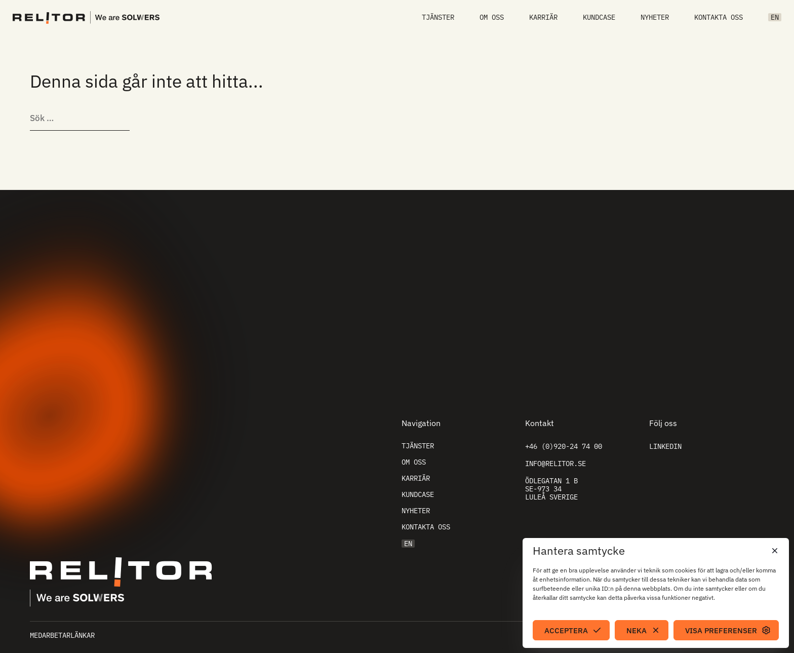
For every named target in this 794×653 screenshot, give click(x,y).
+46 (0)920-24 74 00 (563, 446)
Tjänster (438, 17)
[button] (774, 551)
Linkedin (665, 446)
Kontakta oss (718, 17)
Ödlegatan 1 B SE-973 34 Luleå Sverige (551, 489)
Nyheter (655, 17)
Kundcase (599, 17)
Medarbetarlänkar (62, 635)
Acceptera (566, 630)
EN (775, 17)
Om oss (492, 17)
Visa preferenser (721, 630)
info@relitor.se (555, 463)
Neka (636, 630)
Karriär (543, 17)
